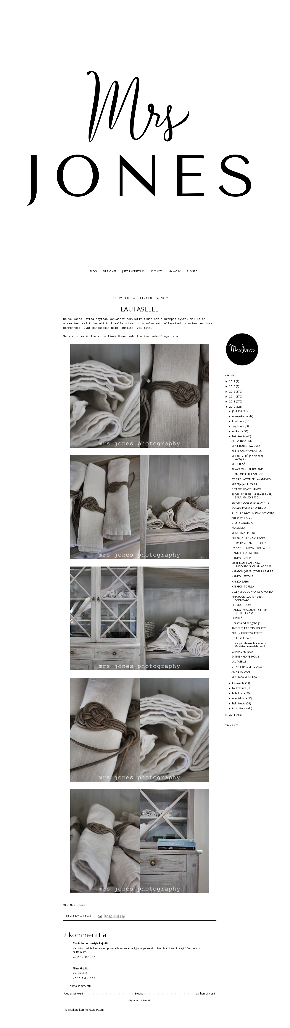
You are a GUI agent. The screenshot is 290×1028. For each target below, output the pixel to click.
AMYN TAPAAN (241, 672)
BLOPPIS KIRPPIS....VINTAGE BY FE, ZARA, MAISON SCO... (252, 496)
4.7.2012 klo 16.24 (84, 978)
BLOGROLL (193, 271)
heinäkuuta (239, 436)
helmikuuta (239, 703)
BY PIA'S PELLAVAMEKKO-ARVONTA (253, 512)
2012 (232, 407)
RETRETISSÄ (238, 464)
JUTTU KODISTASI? (133, 271)
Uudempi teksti (73, 993)
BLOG (93, 271)
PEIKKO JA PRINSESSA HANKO (249, 538)
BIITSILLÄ (237, 618)
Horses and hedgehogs (246, 623)
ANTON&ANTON (242, 440)
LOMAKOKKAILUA (242, 651)
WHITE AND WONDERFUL (247, 451)
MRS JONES (109, 271)
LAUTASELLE (239, 661)
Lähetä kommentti (80, 986)
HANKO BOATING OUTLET (248, 553)
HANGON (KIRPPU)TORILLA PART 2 (252, 571)
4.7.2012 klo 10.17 (84, 957)
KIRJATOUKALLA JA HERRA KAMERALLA (247, 598)
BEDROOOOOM (241, 605)
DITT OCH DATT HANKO (246, 489)
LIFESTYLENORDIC (242, 523)
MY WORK (174, 271)
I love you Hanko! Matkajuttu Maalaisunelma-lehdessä (249, 645)
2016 (232, 386)
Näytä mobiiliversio (139, 1000)
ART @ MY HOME (242, 518)
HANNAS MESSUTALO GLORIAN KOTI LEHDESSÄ (250, 611)
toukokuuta (239, 688)
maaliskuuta (240, 698)
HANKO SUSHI (240, 581)
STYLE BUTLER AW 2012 (246, 446)
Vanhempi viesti (205, 993)
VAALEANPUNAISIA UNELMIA (249, 507)
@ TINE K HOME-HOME (245, 656)
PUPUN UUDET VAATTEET (247, 633)
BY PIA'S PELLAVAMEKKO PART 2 (251, 548)
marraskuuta (240, 416)
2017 (232, 381)
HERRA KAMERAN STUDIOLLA (249, 543)
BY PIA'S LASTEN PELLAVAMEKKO (251, 479)
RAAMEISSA (238, 528)
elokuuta (237, 431)
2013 (232, 401)
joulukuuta (239, 411)
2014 (232, 396)
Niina (76, 968)
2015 (232, 391)
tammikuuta (239, 708)
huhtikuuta (239, 693)
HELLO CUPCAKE (242, 638)
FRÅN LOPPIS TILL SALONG (248, 474)
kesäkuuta (238, 683)
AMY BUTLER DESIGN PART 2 (249, 628)
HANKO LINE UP (241, 558)
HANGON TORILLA (243, 586)
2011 (232, 715)
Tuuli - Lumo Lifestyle (85, 943)
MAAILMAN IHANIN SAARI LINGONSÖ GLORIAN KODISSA (251, 564)
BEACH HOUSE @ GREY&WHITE (250, 502)
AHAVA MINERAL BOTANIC (248, 469)
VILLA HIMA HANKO (243, 533)
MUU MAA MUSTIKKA (244, 677)
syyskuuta (238, 426)
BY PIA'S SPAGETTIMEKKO (247, 667)
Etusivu (139, 993)
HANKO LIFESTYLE (242, 576)
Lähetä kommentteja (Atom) (87, 1010)
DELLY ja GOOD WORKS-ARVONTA (252, 592)
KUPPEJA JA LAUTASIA (244, 484)
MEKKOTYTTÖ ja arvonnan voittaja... (248, 457)
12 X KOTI (156, 271)
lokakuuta (238, 421)
